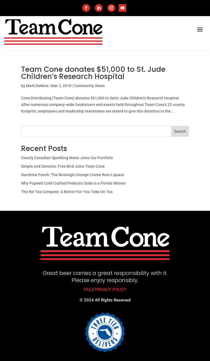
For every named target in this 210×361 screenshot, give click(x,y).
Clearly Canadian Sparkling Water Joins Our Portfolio (67, 158)
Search (180, 131)
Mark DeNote (37, 86)
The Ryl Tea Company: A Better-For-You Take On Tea (67, 192)
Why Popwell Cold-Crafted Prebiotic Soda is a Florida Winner (73, 183)
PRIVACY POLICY (110, 289)
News (100, 86)
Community (84, 86)
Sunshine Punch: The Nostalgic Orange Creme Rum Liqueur (72, 175)
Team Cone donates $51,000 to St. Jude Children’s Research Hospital (93, 72)
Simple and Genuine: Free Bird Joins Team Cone (63, 166)
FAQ (87, 289)
